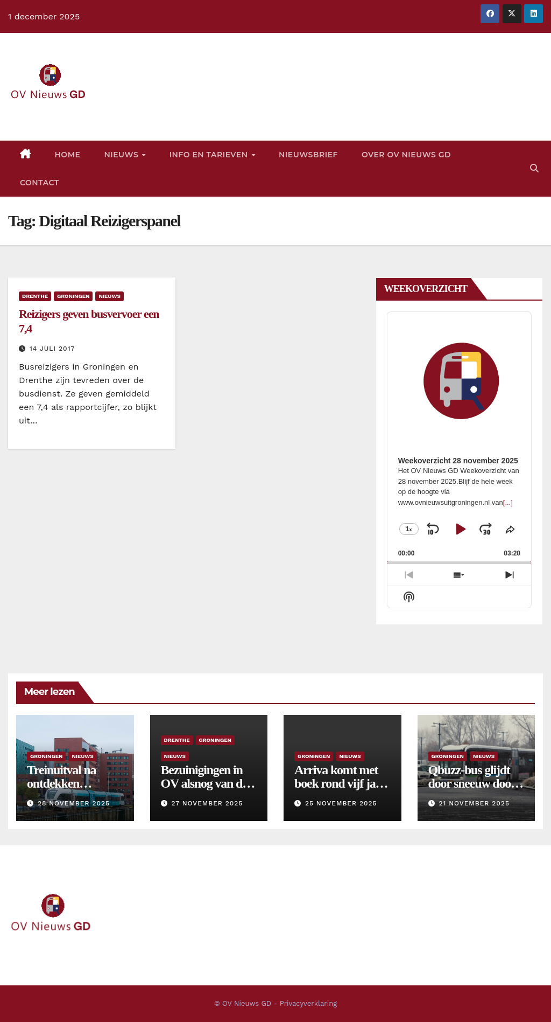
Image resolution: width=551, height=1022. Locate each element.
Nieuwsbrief (308, 154)
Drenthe (35, 296)
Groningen (73, 296)
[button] (534, 168)
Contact (39, 182)
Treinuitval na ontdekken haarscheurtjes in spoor (69, 790)
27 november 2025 (207, 803)
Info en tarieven (209, 154)
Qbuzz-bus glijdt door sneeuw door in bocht (472, 783)
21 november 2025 (474, 803)
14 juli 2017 (52, 348)
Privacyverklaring (308, 1003)
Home (68, 154)
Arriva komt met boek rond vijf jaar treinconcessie (340, 783)
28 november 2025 (74, 803)
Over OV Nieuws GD (406, 154)
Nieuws (122, 154)
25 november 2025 (341, 803)
